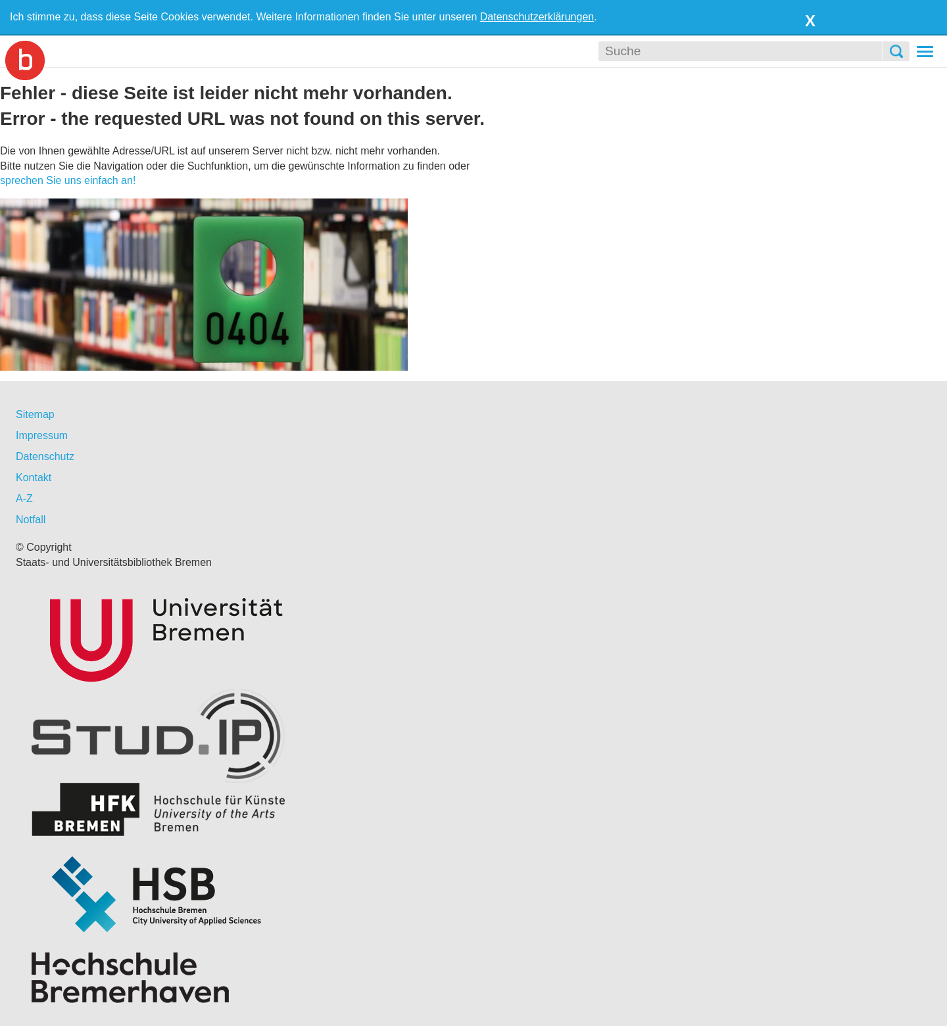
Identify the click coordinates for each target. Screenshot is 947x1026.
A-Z (24, 498)
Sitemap (35, 414)
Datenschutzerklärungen (537, 16)
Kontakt (33, 477)
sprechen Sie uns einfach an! (67, 180)
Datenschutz (45, 456)
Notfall (30, 519)
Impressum (42, 435)
